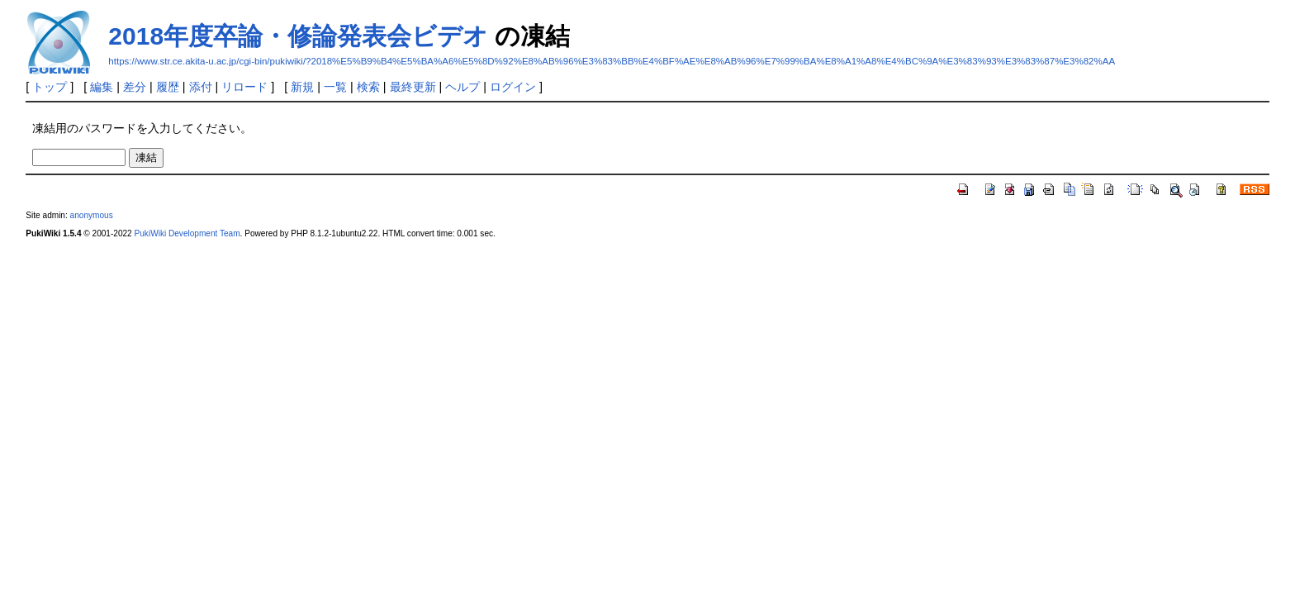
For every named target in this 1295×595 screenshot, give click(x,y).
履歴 (167, 86)
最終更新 (413, 86)
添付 (200, 86)
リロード (244, 86)
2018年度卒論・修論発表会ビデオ (298, 36)
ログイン (513, 86)
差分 (134, 86)
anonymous (91, 215)
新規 (302, 86)
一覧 (335, 86)
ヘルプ (462, 86)
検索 (368, 86)
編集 (101, 86)
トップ (49, 86)
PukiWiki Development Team (187, 233)
